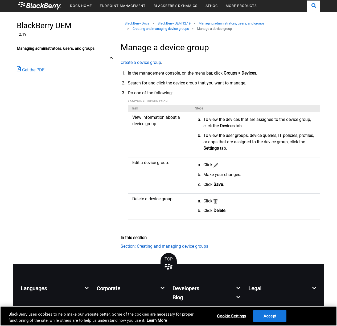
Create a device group (141, 62)
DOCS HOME (81, 6)
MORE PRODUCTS (241, 6)
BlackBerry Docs (137, 23)
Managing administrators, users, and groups (232, 23)
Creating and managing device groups (161, 29)
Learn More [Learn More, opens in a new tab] (157, 320)
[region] (168, 316)
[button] (313, 6)
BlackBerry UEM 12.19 (174, 23)
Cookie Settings (231, 315)
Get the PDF (30, 69)
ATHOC (212, 6)
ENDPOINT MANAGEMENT (123, 6)
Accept (270, 315)
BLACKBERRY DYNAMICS (176, 6)
